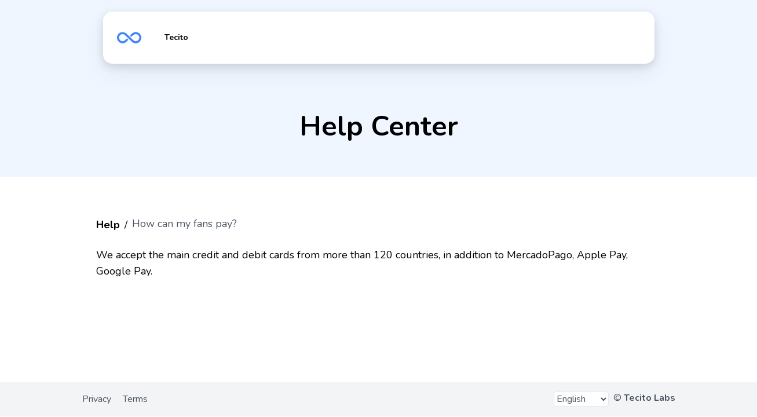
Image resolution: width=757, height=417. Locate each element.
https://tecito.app (129, 37)
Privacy (96, 399)
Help (108, 225)
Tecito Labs (649, 398)
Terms (135, 399)
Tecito (176, 37)
